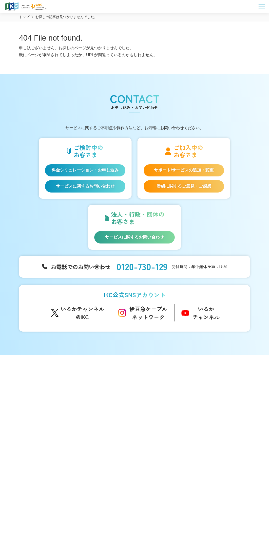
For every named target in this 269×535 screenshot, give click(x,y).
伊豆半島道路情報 (95, 447)
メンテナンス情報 (162, 412)
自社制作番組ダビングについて (95, 413)
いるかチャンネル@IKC (82, 318)
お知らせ (155, 397)
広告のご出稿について (165, 442)
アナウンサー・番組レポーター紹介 (109, 402)
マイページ (207, 398)
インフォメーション (164, 388)
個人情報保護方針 (152, 510)
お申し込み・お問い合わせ (220, 408)
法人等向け (156, 433)
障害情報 (155, 405)
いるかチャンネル (206, 318)
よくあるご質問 (211, 388)
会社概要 (89, 510)
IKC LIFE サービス (40, 440)
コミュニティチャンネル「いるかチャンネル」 (101, 391)
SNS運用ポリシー (117, 510)
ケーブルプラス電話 (42, 420)
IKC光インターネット (43, 405)
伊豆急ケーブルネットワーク (148, 318)
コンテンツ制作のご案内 (167, 449)
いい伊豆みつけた (95, 437)
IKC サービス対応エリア (45, 448)
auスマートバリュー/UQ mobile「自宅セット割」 (48, 431)
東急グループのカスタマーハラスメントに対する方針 (170, 515)
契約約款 (180, 510)
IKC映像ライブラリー (98, 423)
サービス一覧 (37, 388)
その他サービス (160, 457)
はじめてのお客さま (42, 397)
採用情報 (205, 418)
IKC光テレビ (36, 412)
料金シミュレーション (44, 462)
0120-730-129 (142, 270)
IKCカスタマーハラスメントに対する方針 (89, 515)
